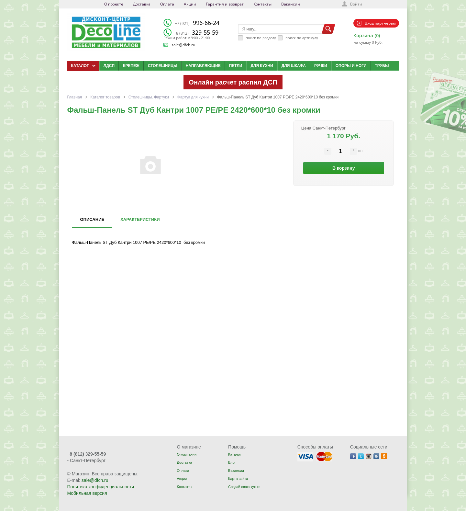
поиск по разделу (261, 37)
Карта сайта (238, 479)
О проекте (113, 4)
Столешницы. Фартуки (148, 97)
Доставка (141, 4)
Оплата (167, 4)
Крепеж (131, 65)
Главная (74, 97)
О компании (186, 454)
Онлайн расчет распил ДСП (233, 82)
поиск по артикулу (301, 37)
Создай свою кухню (244, 487)
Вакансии (290, 4)
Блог (232, 462)
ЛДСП (109, 65)
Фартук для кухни (193, 97)
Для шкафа (294, 65)
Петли (235, 65)
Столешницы (162, 65)
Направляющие (203, 65)
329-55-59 (197, 32)
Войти (356, 4)
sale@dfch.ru (183, 45)
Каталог (234, 454)
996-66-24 (197, 23)
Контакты (262, 4)
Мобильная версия (87, 493)
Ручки (320, 65)
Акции (190, 4)
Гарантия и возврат (225, 4)
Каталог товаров (105, 97)
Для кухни (261, 65)
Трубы (382, 65)
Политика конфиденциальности (100, 486)
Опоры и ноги (351, 65)
